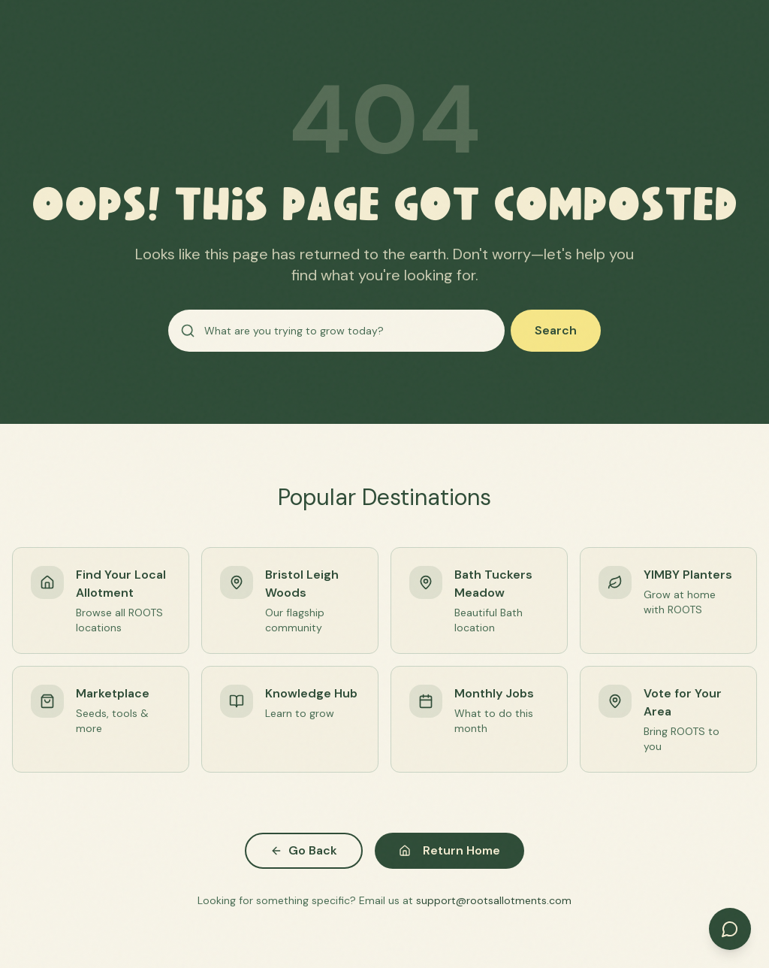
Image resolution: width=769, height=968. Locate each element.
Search (556, 330)
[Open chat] (730, 929)
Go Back (303, 850)
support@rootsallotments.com (493, 900)
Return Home (449, 850)
